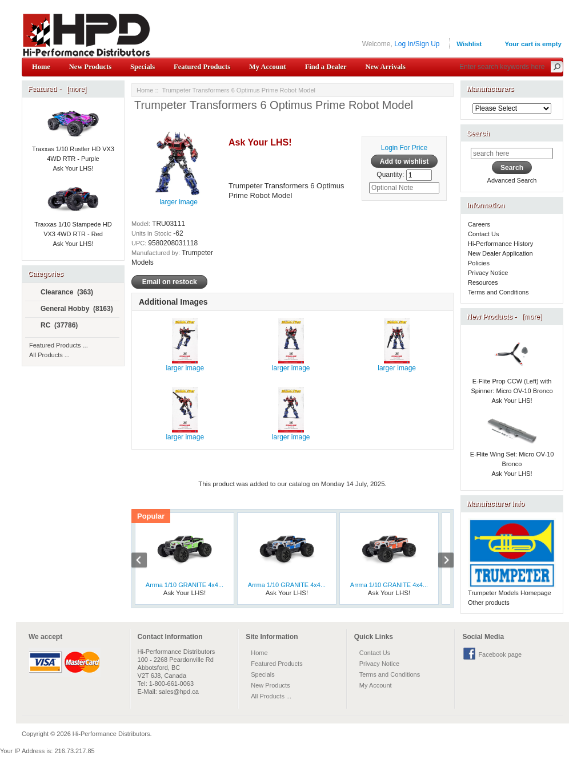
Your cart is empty (533, 44)
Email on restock (169, 282)
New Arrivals (385, 67)
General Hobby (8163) (72, 309)
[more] (74, 89)
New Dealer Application (500, 253)
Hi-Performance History (500, 243)
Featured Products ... (58, 345)
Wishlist (469, 44)
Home (41, 67)
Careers (479, 224)
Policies (479, 263)
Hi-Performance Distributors (111, 733)
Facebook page (500, 654)
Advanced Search (512, 180)
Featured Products (202, 67)
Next (440, 561)
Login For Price (404, 148)
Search (478, 134)
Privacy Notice (488, 272)
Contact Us (483, 234)
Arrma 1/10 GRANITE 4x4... (184, 584)
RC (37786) (54, 325)
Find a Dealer (326, 67)
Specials (142, 67)
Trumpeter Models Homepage (509, 592)
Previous (145, 561)
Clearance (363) (62, 292)
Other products (489, 602)
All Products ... (49, 354)
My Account (267, 67)
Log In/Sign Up (416, 44)
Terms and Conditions (498, 292)
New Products (90, 67)
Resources (483, 282)
